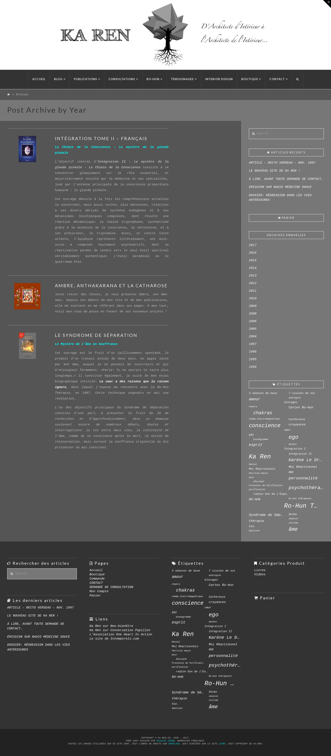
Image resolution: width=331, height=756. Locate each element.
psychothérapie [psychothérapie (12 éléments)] (306, 488)
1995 (252, 359)
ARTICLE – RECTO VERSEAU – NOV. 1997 (282, 163)
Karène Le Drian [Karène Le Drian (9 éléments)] (306, 460)
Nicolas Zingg (165, 741)
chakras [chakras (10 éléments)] (262, 413)
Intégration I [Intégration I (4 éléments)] (295, 448)
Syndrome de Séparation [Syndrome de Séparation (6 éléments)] (266, 515)
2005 (252, 329)
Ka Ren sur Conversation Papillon (120, 630)
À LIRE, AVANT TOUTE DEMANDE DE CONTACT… (286, 179)
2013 (252, 276)
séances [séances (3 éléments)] (293, 518)
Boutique (97, 574)
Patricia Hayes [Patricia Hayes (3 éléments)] (258, 473)
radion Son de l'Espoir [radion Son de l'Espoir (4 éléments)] (271, 494)
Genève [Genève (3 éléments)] (293, 444)
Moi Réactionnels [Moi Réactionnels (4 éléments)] (262, 468)
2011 (252, 291)
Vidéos (260, 574)
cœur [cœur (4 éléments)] (287, 430)
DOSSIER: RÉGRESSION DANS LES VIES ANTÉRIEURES (280, 198)
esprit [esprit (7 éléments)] (255, 445)
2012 (252, 283)
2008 (252, 314)
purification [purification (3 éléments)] (257, 489)
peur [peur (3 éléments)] (251, 477)
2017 (252, 245)
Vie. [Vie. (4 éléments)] (252, 526)
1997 (252, 344)
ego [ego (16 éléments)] (293, 437)
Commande (97, 579)
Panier (95, 595)
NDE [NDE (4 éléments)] (291, 472)
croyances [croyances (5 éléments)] (297, 424)
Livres (260, 570)
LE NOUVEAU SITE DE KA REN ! (274, 171)
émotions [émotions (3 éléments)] (254, 530)
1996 (252, 352)
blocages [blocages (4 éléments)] (290, 402)
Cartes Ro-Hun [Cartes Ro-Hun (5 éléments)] (301, 407)
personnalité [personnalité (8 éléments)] (303, 478)
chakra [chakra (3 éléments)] (253, 406)
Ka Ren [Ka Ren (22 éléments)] (260, 456)
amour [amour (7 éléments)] (254, 399)
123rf (221, 743)
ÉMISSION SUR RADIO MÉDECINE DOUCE (280, 187)
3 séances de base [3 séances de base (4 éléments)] (263, 393)
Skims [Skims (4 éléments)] (293, 514)
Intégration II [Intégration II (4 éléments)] (300, 453)
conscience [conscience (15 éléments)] (265, 426)
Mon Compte (99, 591)
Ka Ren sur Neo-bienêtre (111, 626)
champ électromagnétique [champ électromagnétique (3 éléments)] (264, 419)
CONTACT (96, 583)
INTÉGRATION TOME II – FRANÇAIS (101, 138)
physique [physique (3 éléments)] (258, 481)
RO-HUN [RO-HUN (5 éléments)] (254, 499)
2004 (252, 336)
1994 (252, 367)
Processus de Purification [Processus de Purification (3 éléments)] (266, 485)
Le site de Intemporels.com (114, 639)
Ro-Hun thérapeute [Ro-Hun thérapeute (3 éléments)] (300, 498)
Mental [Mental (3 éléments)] (253, 464)
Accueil (96, 570)
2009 (252, 306)
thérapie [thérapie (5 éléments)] (256, 521)
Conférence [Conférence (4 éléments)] (297, 419)
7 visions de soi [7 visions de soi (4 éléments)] (302, 393)
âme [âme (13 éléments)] (293, 529)
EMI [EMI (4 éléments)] (251, 435)
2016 (252, 253)
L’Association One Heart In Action (121, 634)
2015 (252, 260)
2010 (252, 298)
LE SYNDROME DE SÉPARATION (96, 335)
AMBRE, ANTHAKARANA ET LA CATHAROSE (111, 285)
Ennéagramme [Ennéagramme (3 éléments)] (260, 439)
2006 (252, 321)
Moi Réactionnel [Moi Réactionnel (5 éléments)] (303, 467)
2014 (252, 268)
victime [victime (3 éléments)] (293, 523)
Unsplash (173, 743)
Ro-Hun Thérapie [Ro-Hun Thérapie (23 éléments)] (301, 506)
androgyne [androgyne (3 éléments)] (295, 397)
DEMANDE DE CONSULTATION (111, 587)
